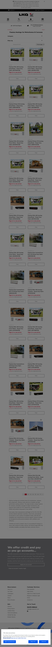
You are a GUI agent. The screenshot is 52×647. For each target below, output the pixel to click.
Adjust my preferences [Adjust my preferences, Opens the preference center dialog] (9, 641)
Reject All (33, 641)
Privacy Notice (6, 638)
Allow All (44, 641)
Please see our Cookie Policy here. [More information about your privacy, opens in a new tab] (18, 638)
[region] (26, 637)
